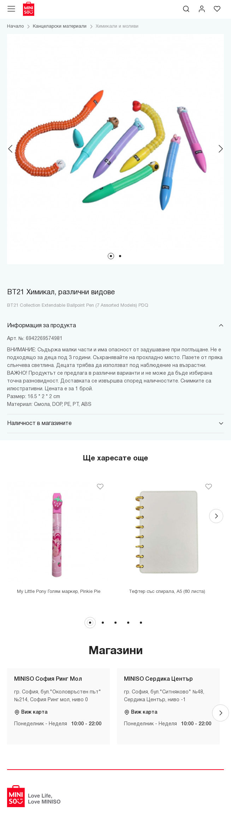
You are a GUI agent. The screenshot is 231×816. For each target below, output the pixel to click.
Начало (15, 26)
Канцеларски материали (60, 26)
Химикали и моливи (117, 26)
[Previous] (11, 149)
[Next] (220, 149)
